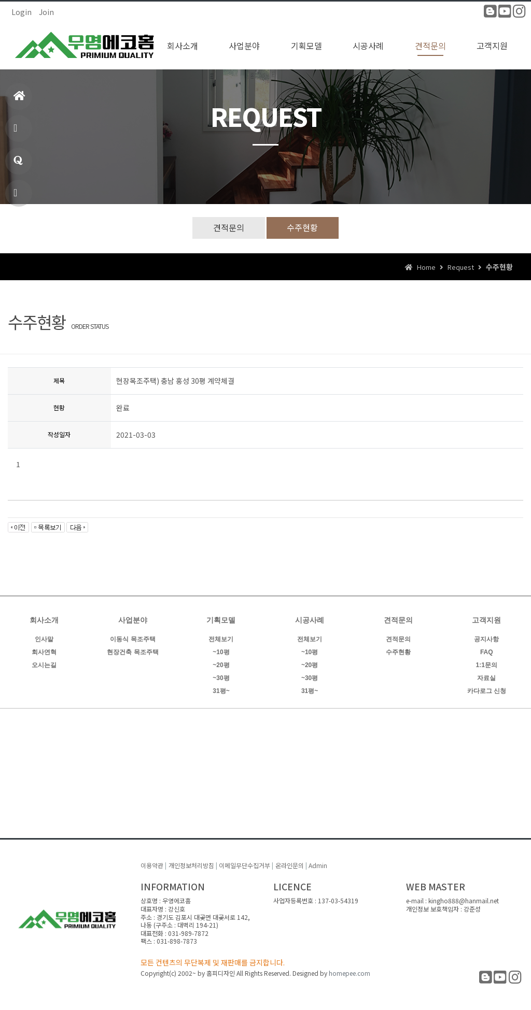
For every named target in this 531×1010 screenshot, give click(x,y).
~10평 (221, 652)
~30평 (221, 678)
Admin (318, 865)
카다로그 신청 (486, 691)
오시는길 (44, 665)
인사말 (44, 639)
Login (21, 12)
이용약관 (152, 865)
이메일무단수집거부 (244, 865)
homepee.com (349, 973)
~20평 (221, 665)
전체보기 (220, 639)
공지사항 (486, 639)
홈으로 (19, 100)
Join (46, 12)
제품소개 (16, 132)
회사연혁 (44, 652)
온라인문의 (289, 865)
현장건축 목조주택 (132, 652)
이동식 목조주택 (132, 639)
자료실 (486, 678)
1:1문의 (18, 165)
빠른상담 (16, 197)
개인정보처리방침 (191, 865)
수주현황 (302, 227)
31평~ (221, 691)
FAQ (486, 652)
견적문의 (228, 227)
